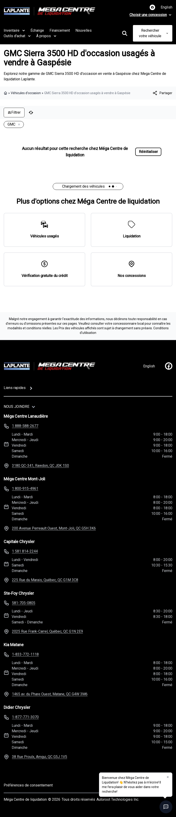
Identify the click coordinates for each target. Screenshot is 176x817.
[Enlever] (18, 125)
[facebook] (168, 366)
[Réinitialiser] (31, 112)
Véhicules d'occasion (26, 93)
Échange (37, 30)
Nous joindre (16, 406)
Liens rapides (15, 388)
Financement (60, 30)
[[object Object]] (162, 93)
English (166, 7)
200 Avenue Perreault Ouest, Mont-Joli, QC (54, 528)
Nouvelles (83, 30)
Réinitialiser (148, 151)
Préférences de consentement (28, 785)
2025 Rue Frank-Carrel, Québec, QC (47, 631)
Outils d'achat (17, 36)
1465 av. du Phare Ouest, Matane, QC (50, 694)
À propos (46, 36)
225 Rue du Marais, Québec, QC (45, 580)
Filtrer (14, 112)
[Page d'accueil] (49, 366)
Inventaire (14, 30)
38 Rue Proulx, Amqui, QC (39, 757)
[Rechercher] (124, 33)
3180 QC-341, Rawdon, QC (40, 465)
